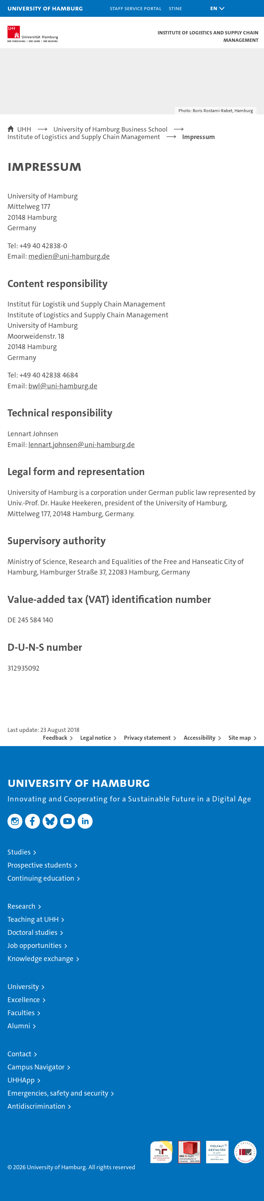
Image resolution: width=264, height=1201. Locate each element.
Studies (19, 852)
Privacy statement (147, 738)
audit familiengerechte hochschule (161, 1152)
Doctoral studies (32, 932)
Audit (185, 1145)
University (23, 986)
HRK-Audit (213, 1149)
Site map (240, 738)
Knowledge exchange (40, 958)
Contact (19, 1054)
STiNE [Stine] (175, 8)
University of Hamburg (45, 8)
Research (21, 906)
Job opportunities (34, 945)
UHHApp (21, 1080)
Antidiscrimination (36, 1106)
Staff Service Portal (135, 8)
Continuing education (40, 878)
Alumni (18, 1026)
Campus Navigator (36, 1067)
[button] (215, 8)
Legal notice (95, 738)
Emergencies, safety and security (57, 1093)
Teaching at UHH (33, 919)
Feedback (55, 738)
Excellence (23, 999)
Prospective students (39, 865)
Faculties (21, 1012)
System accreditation (245, 1149)
